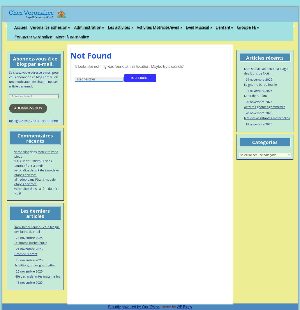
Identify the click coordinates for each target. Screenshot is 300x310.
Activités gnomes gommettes (35, 265)
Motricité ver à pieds (29, 166)
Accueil (20, 27)
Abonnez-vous (28, 108)
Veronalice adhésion (49, 27)
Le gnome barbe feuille (30, 243)
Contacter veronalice (33, 36)
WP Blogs (184, 306)
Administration (87, 27)
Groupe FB (246, 27)
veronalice (21, 152)
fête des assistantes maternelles (37, 276)
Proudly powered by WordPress (134, 306)
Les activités (119, 27)
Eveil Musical (197, 27)
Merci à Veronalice (72, 36)
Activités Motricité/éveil (158, 27)
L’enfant (223, 27)
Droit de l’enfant (25, 254)
